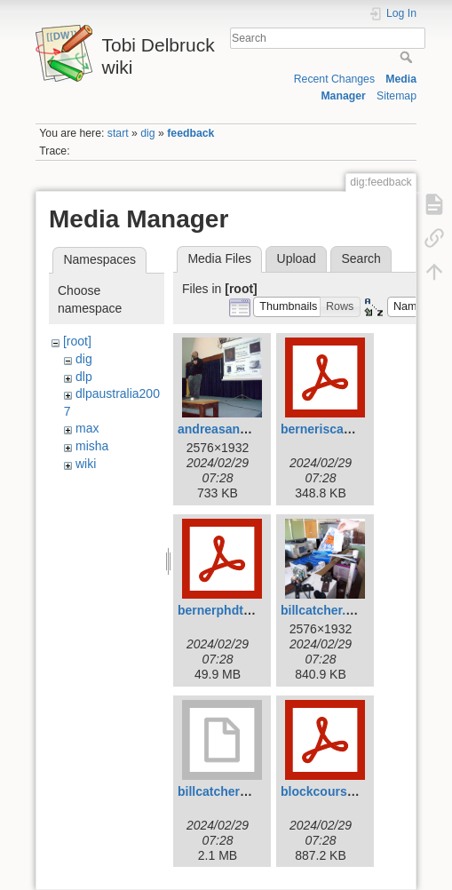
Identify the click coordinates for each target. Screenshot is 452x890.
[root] (77, 341)
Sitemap (396, 96)
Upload (296, 258)
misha (91, 446)
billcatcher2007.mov (237, 791)
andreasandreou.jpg (237, 429)
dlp (83, 377)
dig (147, 133)
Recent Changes (334, 79)
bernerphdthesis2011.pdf (252, 610)
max (87, 428)
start (118, 133)
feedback (190, 133)
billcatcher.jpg (322, 610)
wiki (85, 464)
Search (408, 57)
